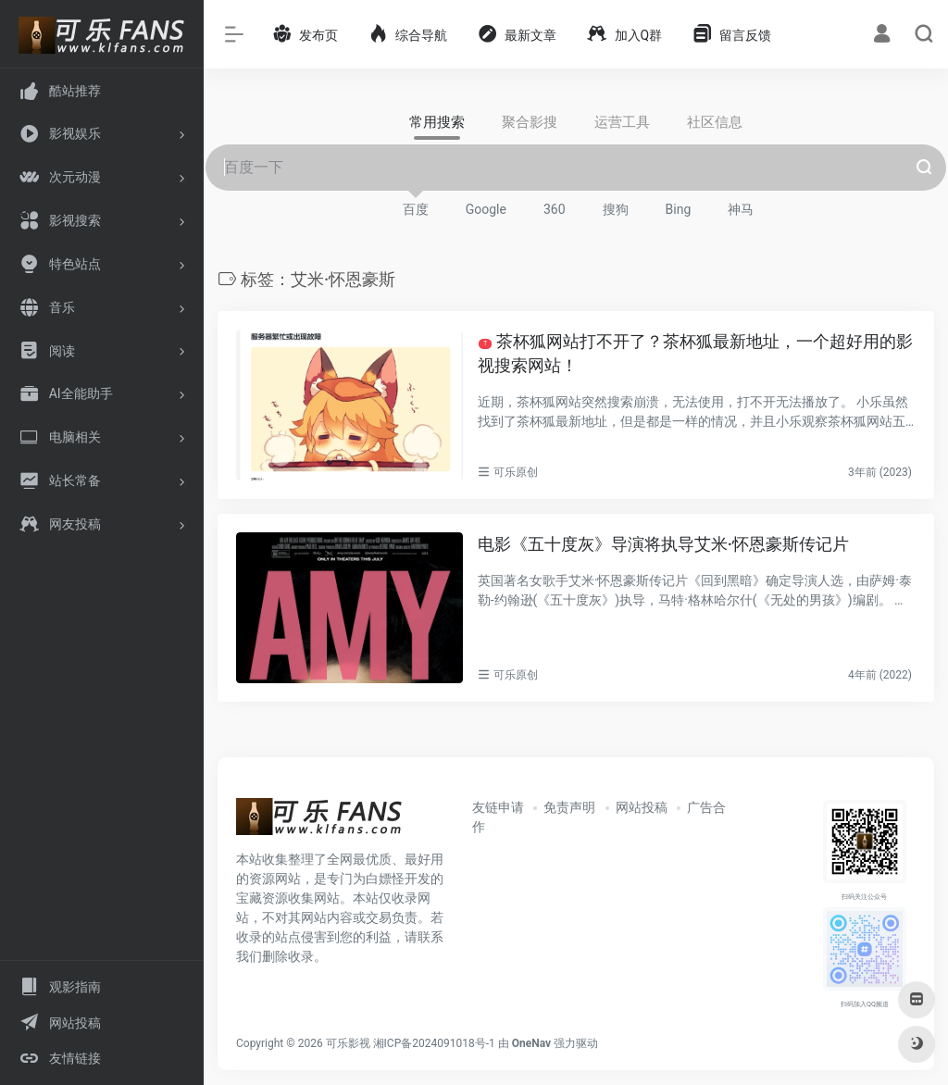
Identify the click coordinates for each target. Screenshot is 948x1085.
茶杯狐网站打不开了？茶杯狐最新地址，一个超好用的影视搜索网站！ (695, 353)
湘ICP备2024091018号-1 (434, 1043)
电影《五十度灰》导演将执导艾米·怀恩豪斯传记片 (663, 544)
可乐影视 (348, 1043)
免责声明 (569, 807)
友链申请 (498, 807)
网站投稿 (641, 807)
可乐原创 (515, 472)
